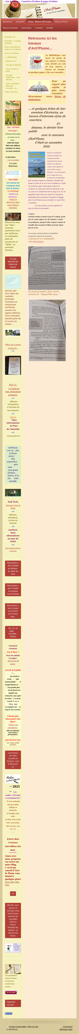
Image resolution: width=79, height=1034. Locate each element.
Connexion (67, 1027)
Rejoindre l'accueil (11, 1003)
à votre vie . (13, 348)
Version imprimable (17, 1027)
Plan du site (33, 1027)
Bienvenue (12, 661)
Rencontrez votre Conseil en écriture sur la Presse (13, 589)
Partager (8, 1013)
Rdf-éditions (38, 241)
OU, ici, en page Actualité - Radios (13, 632)
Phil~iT (12, 384)
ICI (13, 893)
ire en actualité (13, 160)
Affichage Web (65, 1029)
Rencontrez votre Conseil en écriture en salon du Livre (13, 568)
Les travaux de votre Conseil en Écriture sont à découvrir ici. (13, 760)
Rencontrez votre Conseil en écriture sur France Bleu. (13, 611)
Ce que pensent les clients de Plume (13, 263)
